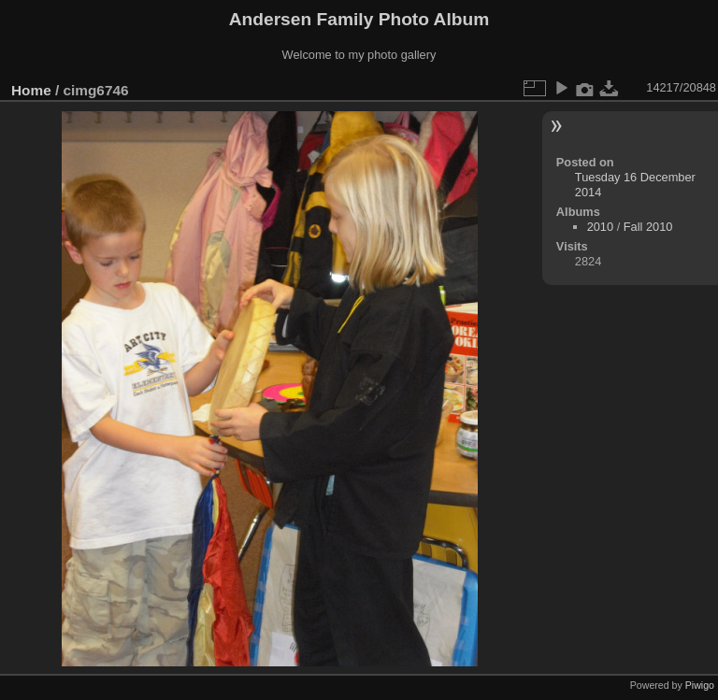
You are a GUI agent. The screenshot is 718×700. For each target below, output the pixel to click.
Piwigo (699, 685)
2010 (600, 227)
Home (31, 90)
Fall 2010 (648, 227)
